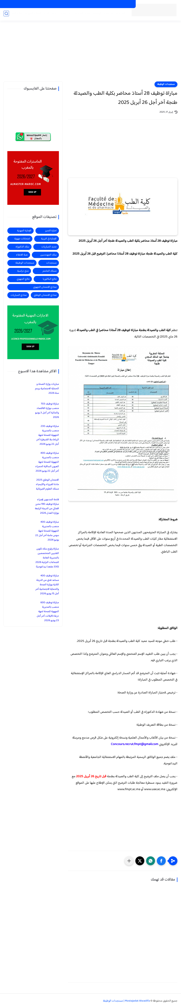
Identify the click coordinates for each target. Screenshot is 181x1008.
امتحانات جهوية (22, 239)
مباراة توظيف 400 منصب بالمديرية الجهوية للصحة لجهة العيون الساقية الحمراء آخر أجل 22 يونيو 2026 (47, 462)
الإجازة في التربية (49, 239)
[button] (161, 860)
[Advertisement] (90, 54)
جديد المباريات (80, 14)
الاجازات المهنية (100, 4)
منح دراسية (62, 4)
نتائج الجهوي (23, 279)
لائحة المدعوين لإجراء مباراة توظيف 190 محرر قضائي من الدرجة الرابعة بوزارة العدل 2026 (47, 506)
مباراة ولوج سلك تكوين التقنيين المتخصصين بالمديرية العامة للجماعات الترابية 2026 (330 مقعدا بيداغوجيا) (47, 558)
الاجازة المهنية (32, 14)
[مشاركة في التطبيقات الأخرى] (129, 860)
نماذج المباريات (19, 295)
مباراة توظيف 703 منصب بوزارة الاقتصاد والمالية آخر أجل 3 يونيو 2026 (47, 410)
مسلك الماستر (49, 271)
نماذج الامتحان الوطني (45, 295)
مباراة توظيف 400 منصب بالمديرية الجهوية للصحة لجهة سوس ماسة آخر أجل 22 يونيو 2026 (47, 531)
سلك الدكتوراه (22, 247)
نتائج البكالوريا (50, 279)
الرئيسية (119, 14)
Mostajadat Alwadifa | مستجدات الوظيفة (126, 1001)
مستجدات (63, 14)
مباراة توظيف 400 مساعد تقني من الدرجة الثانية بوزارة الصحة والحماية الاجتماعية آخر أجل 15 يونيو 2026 (47, 584)
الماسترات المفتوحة (122, 4)
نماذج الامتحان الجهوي (45, 287)
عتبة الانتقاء (22, 255)
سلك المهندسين (48, 255)
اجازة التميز (15, 14)
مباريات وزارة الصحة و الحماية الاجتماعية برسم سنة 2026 (47, 388)
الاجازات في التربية (80, 4)
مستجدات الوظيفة (102, 14)
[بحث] (6, 14)
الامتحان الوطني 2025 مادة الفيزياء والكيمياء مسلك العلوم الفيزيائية (47, 484)
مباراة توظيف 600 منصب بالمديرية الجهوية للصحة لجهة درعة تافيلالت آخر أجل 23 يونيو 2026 (48, 611)
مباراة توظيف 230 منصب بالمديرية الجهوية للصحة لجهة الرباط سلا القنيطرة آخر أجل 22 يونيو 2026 (47, 435)
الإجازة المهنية (24, 230)
